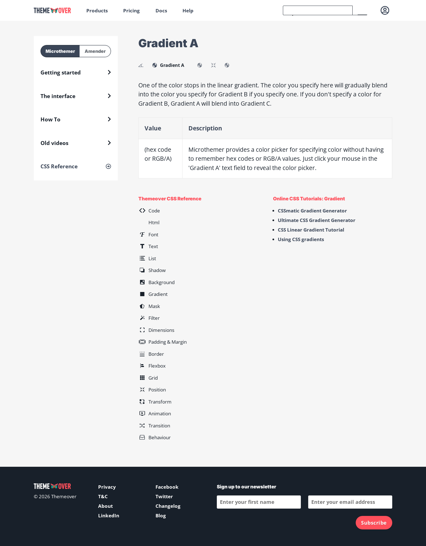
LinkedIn (108, 515)
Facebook (167, 487)
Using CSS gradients (301, 239)
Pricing (131, 10)
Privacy (107, 487)
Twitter (164, 496)
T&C (103, 496)
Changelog (168, 506)
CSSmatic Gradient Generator (312, 210)
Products (97, 10)
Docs (161, 10)
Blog (160, 515)
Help (187, 10)
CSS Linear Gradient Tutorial (311, 229)
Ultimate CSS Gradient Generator (316, 220)
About (105, 506)
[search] (318, 10)
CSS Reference (59, 166)
